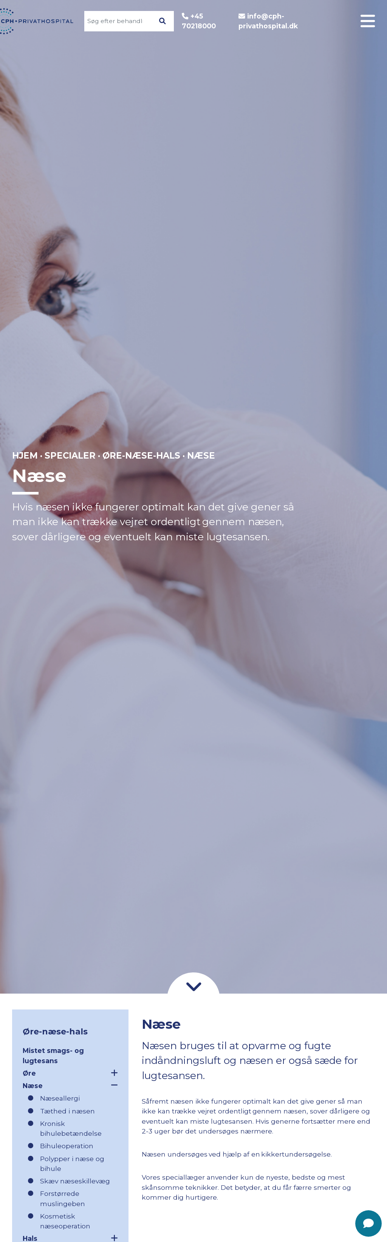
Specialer (335, 457)
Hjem (25, 455)
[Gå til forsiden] (41, 21)
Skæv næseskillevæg (75, 1181)
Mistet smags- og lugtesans (53, 1055)
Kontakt (338, 519)
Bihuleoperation (66, 1146)
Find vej (338, 534)
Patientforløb (326, 488)
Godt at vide (329, 503)
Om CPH (337, 472)
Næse (70, 1085)
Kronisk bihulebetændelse (71, 1128)
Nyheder (336, 550)
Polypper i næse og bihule (72, 1163)
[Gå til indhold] (193, 985)
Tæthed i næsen (67, 1111)
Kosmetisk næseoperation (65, 1221)
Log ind (339, 441)
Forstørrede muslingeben (62, 1198)
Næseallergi (60, 1098)
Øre (70, 1073)
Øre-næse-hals (141, 455)
